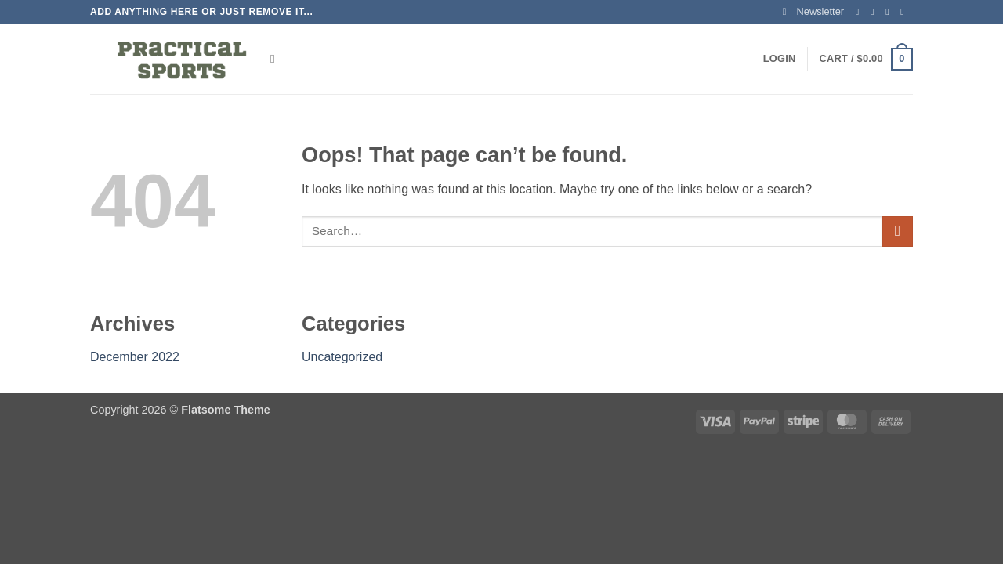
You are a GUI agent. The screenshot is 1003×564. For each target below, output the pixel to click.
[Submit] (897, 231)
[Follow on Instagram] (875, 11)
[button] (813, 12)
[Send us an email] (905, 11)
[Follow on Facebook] (860, 11)
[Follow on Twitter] (890, 11)
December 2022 (134, 356)
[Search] (276, 59)
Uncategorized (342, 356)
